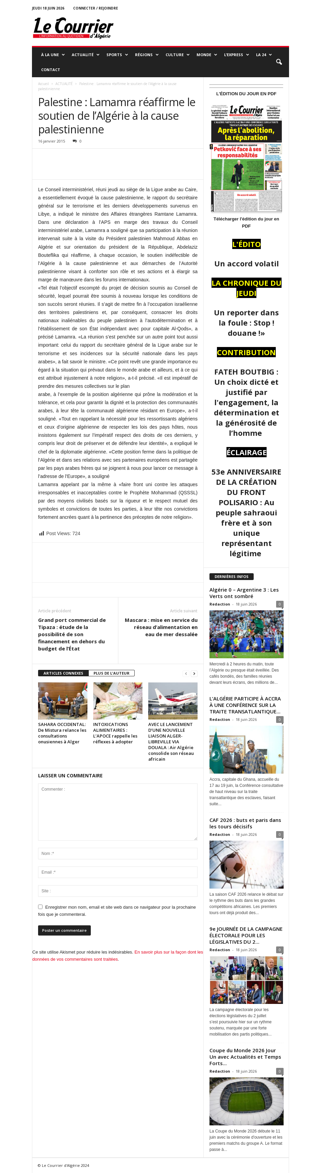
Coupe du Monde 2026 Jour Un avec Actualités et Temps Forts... (245, 1057)
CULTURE (178, 54)
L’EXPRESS (236, 54)
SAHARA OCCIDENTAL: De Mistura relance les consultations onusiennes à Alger (62, 733)
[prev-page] (186, 673)
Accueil (43, 83)
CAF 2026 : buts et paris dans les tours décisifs (245, 823)
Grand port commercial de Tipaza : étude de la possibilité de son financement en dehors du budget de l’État (72, 634)
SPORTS (117, 54)
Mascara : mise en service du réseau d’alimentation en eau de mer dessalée (161, 627)
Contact (50, 69)
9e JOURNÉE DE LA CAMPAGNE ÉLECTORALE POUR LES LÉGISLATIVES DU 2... (246, 935)
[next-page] (194, 673)
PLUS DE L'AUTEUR (112, 673)
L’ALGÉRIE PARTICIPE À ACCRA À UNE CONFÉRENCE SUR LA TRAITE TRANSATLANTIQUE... (245, 705)
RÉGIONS (147, 54)
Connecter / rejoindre (95, 8)
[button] (278, 62)
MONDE (207, 54)
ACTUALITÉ (86, 54)
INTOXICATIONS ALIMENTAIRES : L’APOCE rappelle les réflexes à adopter (115, 733)
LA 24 (264, 54)
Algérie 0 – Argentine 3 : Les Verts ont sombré (244, 592)
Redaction (219, 604)
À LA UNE (53, 54)
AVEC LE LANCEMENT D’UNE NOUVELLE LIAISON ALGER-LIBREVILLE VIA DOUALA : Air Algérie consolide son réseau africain (171, 741)
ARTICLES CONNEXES (63, 673)
